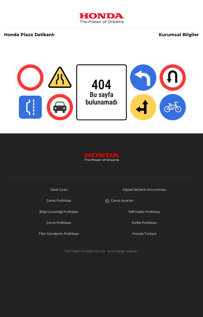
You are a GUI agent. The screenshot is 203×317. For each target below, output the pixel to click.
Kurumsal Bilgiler (179, 34)
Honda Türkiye (144, 234)
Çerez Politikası (58, 200)
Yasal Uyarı (59, 189)
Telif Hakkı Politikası (144, 212)
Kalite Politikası (144, 223)
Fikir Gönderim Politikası (59, 234)
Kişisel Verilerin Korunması (144, 189)
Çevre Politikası (58, 223)
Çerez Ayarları (119, 200)
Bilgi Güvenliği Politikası (58, 212)
